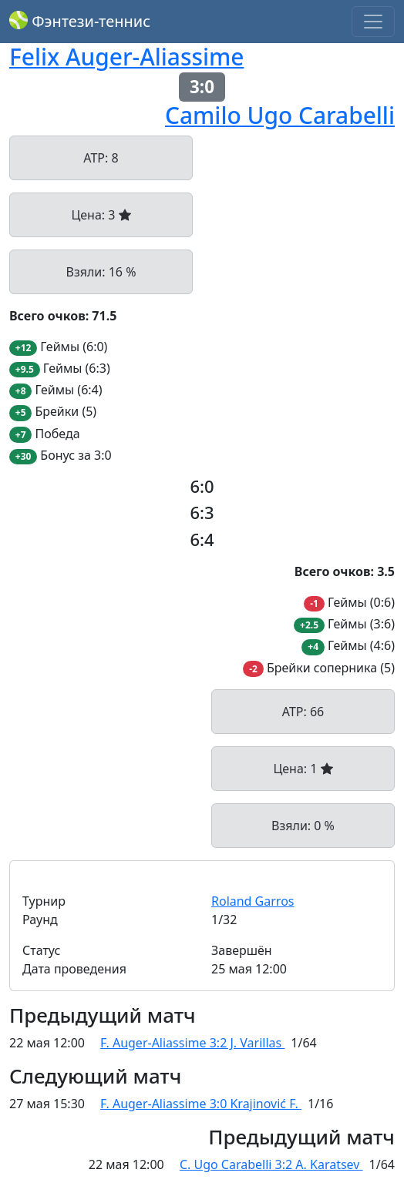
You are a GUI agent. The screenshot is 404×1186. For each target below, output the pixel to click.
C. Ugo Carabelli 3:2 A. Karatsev (271, 1164)
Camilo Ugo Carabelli (280, 115)
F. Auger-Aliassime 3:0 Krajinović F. (200, 1103)
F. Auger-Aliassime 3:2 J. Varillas (192, 1042)
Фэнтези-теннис (79, 21)
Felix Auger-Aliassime (126, 56)
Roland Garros (253, 901)
